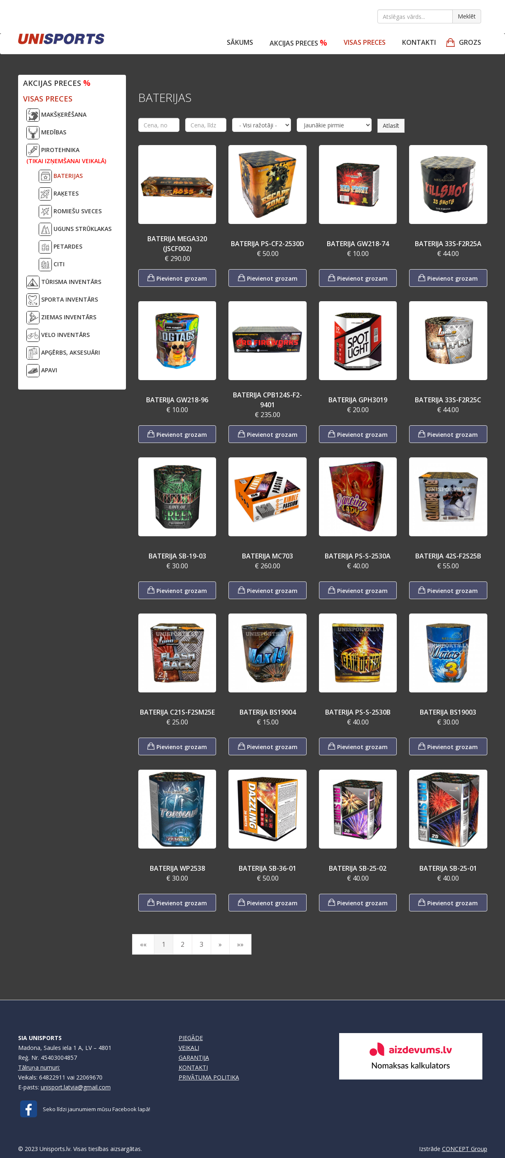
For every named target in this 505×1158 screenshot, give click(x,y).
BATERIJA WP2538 (177, 868)
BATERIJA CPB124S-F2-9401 (267, 399)
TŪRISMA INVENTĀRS (63, 282)
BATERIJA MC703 (267, 556)
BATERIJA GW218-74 (358, 243)
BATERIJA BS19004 (268, 712)
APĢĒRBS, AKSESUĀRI (63, 353)
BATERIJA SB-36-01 (267, 868)
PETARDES (60, 247)
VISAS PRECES (365, 42)
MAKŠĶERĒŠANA (56, 115)
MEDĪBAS (46, 132)
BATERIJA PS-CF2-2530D (267, 243)
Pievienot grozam (177, 277)
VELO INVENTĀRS (58, 335)
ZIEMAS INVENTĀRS (61, 317)
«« (143, 944)
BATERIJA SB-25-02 (357, 868)
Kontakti (419, 42)
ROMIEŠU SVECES (70, 211)
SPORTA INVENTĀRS (62, 300)
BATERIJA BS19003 (448, 712)
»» (240, 944)
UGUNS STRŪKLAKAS (75, 229)
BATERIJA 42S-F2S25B (448, 556)
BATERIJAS (61, 176)
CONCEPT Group (464, 1149)
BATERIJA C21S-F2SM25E (177, 712)
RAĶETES (59, 194)
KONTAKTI (193, 1067)
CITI (52, 264)
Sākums (240, 42)
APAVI (41, 370)
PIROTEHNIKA (66, 154)
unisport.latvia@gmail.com (76, 1087)
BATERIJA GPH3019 (357, 399)
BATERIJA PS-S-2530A (358, 556)
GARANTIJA (194, 1057)
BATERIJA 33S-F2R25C (448, 399)
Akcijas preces (298, 42)
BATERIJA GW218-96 (177, 399)
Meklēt (467, 16)
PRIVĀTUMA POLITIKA (209, 1077)
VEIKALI (189, 1048)
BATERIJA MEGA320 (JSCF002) (177, 243)
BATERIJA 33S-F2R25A (448, 243)
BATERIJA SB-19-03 (177, 556)
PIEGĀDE (191, 1038)
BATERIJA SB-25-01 (448, 868)
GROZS (470, 42)
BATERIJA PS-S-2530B (358, 712)
